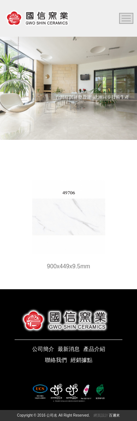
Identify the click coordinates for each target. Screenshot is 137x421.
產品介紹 (94, 349)
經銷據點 (81, 360)
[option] (68, 88)
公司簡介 (43, 349)
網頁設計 (101, 415)
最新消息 (69, 349)
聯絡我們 (56, 360)
